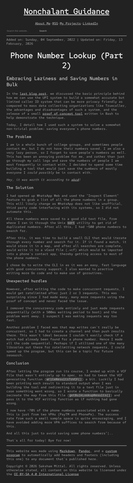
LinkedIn (90, 23)
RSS (55, 23)
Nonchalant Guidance (66, 11)
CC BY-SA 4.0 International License (46, 475)
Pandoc (84, 451)
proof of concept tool (63, 114)
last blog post (33, 94)
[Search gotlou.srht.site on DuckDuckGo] (21, 30)
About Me (42, 23)
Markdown (67, 451)
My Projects (70, 23)
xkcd (75, 180)
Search (43, 31)
